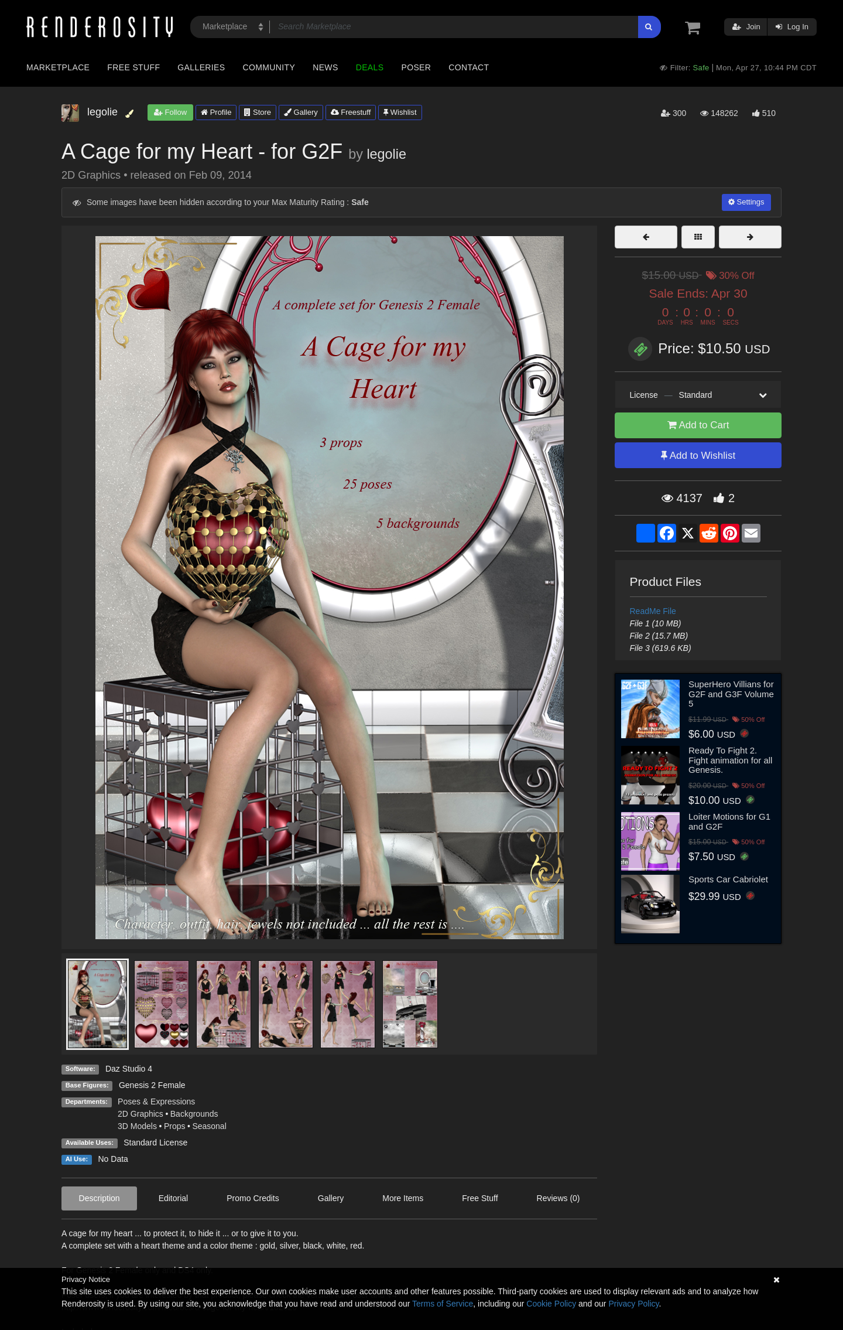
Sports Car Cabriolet (728, 879)
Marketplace (58, 67)
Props (175, 1126)
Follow (170, 112)
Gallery (301, 112)
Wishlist (399, 112)
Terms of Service (442, 1303)
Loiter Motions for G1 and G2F (729, 821)
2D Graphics (140, 1113)
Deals (370, 67)
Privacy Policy (633, 1303)
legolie (386, 154)
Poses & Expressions (156, 1101)
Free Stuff (133, 67)
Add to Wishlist (698, 455)
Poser (416, 67)
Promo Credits (253, 1198)
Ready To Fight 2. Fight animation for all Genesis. (730, 760)
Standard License (155, 1142)
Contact (468, 67)
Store (257, 112)
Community (269, 67)
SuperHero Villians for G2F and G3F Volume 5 (731, 693)
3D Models (137, 1126)
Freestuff (351, 112)
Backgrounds (194, 1113)
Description (99, 1198)
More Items (402, 1198)
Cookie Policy (551, 1303)
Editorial (174, 1198)
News (325, 67)
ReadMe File (653, 611)
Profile (216, 112)
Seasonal (209, 1126)
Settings (746, 201)
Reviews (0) (558, 1198)
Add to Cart (698, 425)
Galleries (201, 67)
